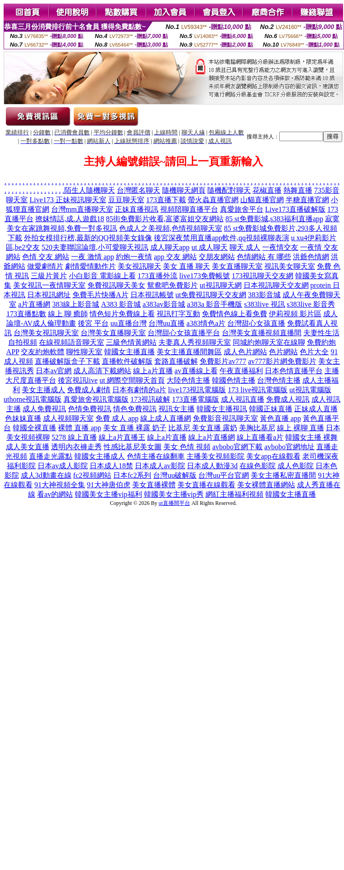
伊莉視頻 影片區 (295, 314)
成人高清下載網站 (102, 371)
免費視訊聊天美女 (116, 285)
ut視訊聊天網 (220, 285)
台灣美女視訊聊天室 (46, 333)
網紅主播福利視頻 (234, 494)
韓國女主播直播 (129, 352)
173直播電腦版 (195, 399)
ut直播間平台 (174, 503)
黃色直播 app (280, 418)
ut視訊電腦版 (310, 390)
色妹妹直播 (23, 418)
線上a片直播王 (122, 437)
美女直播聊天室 (237, 266)
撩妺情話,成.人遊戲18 (69, 219)
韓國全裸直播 (34, 428)
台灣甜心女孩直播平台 (184, 333)
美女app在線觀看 (273, 456)
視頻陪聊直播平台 (189, 209)
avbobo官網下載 (237, 447)
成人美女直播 (27, 447)
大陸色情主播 (188, 380)
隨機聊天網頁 (183, 190)
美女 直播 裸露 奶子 (135, 428)
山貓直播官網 (262, 200)
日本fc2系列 (132, 475)
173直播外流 (157, 276)
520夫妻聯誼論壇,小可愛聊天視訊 (95, 247)
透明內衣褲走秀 (76, 447)
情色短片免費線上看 (122, 314)
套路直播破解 (176, 361)
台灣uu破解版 (174, 475)
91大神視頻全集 (59, 485)
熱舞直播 (297, 190)
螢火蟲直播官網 (213, 200)
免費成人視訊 (288, 399)
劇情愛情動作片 (90, 266)
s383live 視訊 (264, 304)
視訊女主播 (176, 409)
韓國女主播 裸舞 (311, 437)
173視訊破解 (150, 399)
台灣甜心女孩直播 (256, 323)
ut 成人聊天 (209, 247)
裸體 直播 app (79, 428)
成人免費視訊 (44, 409)
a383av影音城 (164, 304)
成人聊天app (170, 247)
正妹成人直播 (316, 409)
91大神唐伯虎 (108, 485)
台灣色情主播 (279, 380)
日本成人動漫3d (212, 466)
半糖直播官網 (307, 200)
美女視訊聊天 (139, 266)
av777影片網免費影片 (282, 361)
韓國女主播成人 (99, 456)
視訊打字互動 (178, 314)
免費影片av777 (223, 361)
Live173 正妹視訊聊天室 (67, 200)
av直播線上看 (196, 371)
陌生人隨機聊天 (89, 190)
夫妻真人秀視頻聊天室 (194, 342)
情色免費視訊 (135, 409)
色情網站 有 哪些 (264, 257)
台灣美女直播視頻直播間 (261, 333)
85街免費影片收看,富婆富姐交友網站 (165, 219)
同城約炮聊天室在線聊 (269, 342)
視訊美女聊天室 (289, 266)
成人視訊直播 (242, 399)
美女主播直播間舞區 (189, 352)
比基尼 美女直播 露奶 (202, 428)
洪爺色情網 (311, 257)
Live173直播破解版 (295, 209)
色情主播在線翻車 (156, 456)
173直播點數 (26, 314)
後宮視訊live (78, 380)
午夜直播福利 (241, 371)
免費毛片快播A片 (100, 295)
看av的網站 (55, 494)
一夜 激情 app (92, 257)
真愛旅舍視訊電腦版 (96, 399)
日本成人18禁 (111, 466)
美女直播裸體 (154, 485)
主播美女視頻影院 (215, 456)
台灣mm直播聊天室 (82, 209)
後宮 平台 (93, 323)
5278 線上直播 (74, 437)
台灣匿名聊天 (138, 190)
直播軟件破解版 (127, 361)
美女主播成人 (43, 390)
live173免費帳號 (204, 276)
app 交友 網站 (175, 257)
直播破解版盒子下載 (67, 361)
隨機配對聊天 (229, 190)
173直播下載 (166, 200)
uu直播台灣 (128, 323)
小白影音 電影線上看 (102, 276)
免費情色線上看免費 (234, 314)
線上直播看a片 (260, 437)
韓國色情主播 (233, 380)
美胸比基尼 (257, 428)
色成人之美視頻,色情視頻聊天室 (170, 228)
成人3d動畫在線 (46, 475)
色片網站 (283, 352)
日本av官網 (54, 371)
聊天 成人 (244, 247)
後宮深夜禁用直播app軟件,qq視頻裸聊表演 (221, 238)
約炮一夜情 (134, 257)
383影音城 (264, 295)
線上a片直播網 (211, 437)
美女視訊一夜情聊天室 (49, 285)
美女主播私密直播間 (283, 475)
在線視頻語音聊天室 (71, 342)
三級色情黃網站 (131, 342)
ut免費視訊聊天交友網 (211, 295)
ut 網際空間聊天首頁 (132, 380)
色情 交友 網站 (45, 257)
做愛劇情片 (45, 266)
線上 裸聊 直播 (300, 428)
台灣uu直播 (166, 323)
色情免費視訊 (89, 409)
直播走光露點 (50, 456)
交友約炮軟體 (42, 352)
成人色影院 (295, 466)
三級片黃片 (49, 276)
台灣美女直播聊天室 (113, 333)
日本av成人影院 (63, 466)
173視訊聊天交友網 (262, 276)
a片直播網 (34, 304)
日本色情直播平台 (294, 371)
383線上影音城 (75, 304)
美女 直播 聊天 (186, 266)
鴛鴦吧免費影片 (172, 285)
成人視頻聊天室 (68, 418)
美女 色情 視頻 (186, 447)
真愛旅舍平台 (241, 209)
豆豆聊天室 (126, 200)
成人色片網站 (245, 352)
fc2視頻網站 (92, 475)
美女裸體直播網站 (266, 485)
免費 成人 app (117, 418)
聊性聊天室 (84, 352)
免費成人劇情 (88, 390)
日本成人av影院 (160, 466)
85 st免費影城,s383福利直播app (274, 219)
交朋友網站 (217, 257)
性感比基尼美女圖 (133, 447)
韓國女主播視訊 (221, 409)
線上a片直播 (152, 371)
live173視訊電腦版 (197, 390)
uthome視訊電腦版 (33, 399)
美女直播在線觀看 (206, 485)
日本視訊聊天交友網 (276, 285)
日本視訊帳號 (152, 295)
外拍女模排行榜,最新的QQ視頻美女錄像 (88, 238)
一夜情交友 (280, 247)
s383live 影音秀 (311, 304)
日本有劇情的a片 (139, 390)
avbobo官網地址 (289, 447)
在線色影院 (257, 466)
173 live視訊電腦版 (257, 390)
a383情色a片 (205, 323)
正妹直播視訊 (136, 209)
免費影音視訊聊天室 (225, 418)
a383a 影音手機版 (214, 304)
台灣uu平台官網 (223, 475)
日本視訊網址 (49, 295)
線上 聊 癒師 (68, 314)
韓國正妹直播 (270, 409)
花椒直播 (267, 190)
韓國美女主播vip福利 (108, 494)
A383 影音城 (121, 304)
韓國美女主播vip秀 (174, 494)
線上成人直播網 (165, 418)
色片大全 (314, 352)
